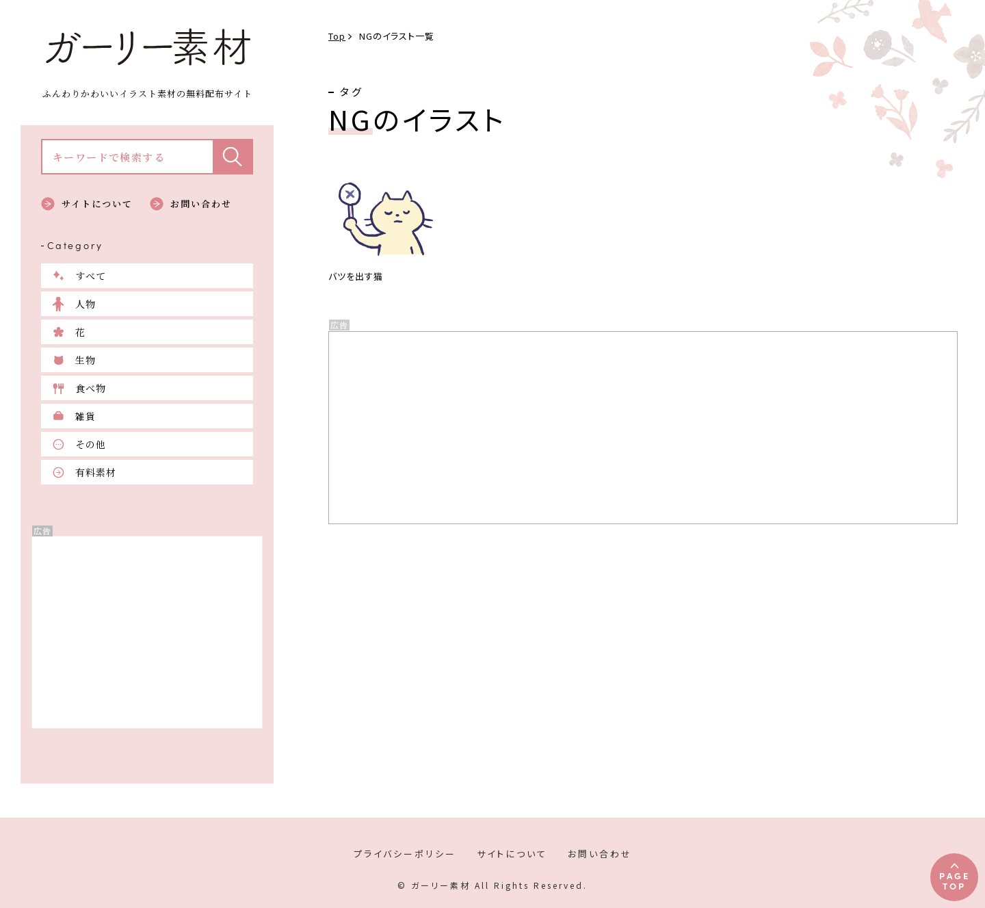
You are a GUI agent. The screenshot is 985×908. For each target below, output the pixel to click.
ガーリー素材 (147, 47)
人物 (85, 304)
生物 (85, 360)
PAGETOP (954, 880)
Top (336, 35)
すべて (90, 276)
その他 (90, 444)
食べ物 (90, 388)
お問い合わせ (201, 203)
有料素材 (95, 472)
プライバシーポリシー (405, 853)
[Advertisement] (147, 632)
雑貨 (85, 416)
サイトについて (97, 203)
